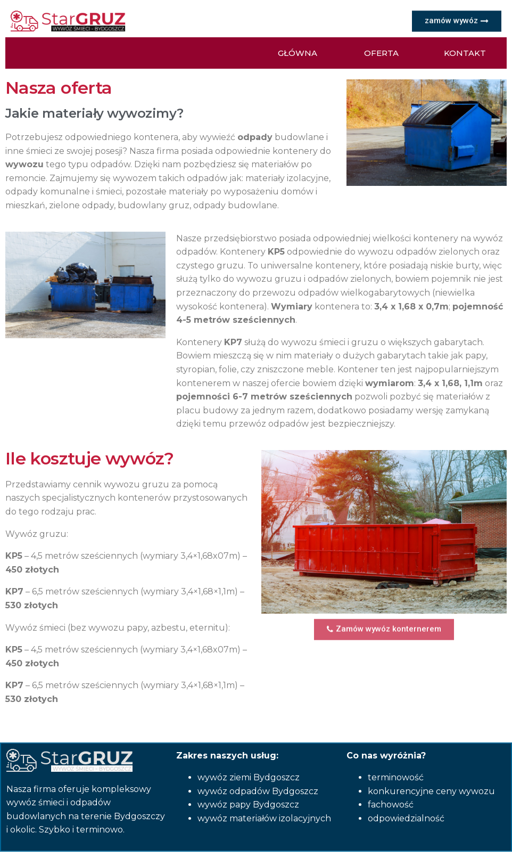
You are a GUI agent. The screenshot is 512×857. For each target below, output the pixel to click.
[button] (456, 20)
